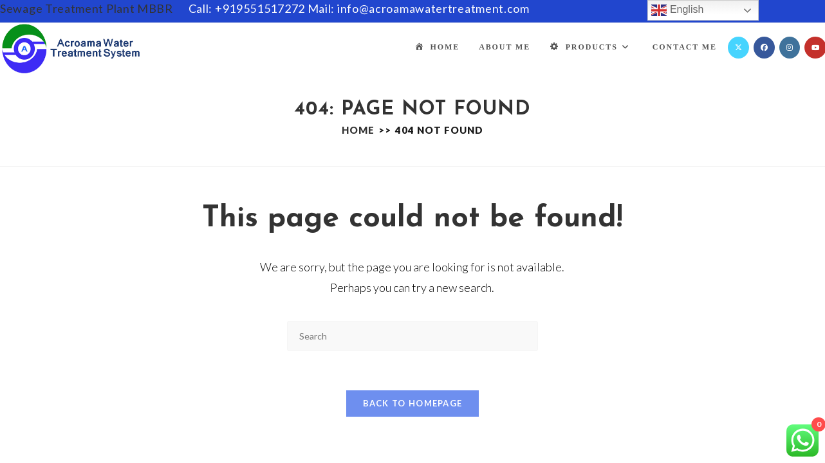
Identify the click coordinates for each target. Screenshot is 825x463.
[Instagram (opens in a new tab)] (789, 48)
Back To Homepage (413, 403)
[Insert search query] (412, 336)
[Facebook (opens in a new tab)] (764, 48)
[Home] (358, 130)
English (677, 10)
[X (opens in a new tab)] (738, 48)
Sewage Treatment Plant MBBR (86, 8)
